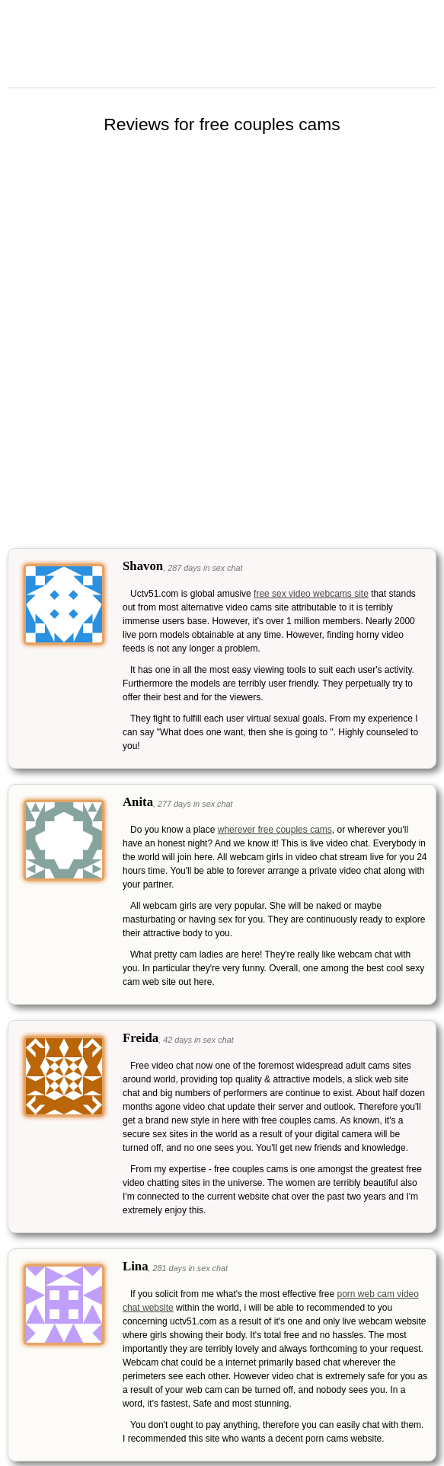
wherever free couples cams (275, 829)
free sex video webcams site (311, 593)
